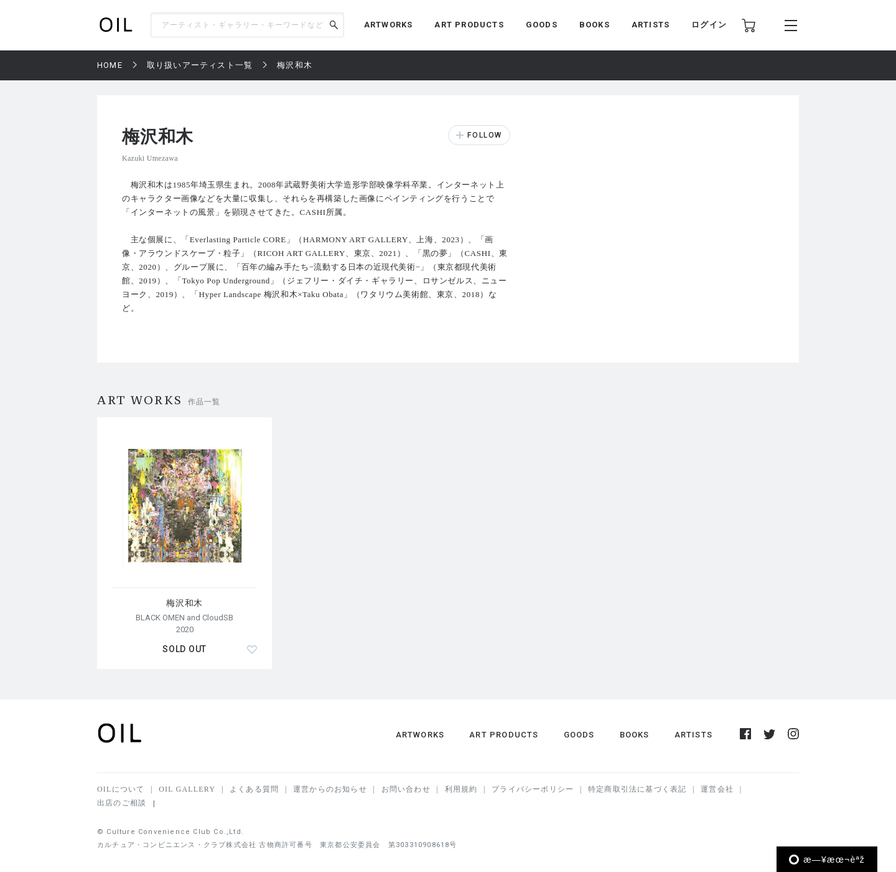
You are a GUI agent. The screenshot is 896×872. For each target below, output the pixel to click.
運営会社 (717, 789)
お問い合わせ (406, 789)
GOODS (542, 24)
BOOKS (594, 24)
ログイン (709, 24)
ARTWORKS (388, 24)
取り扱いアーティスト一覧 (200, 65)
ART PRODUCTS (468, 24)
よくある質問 (254, 789)
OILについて (120, 789)
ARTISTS (651, 24)
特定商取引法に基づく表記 (637, 789)
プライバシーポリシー (533, 789)
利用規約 (461, 789)
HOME (110, 65)
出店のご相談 (121, 803)
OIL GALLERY (187, 789)
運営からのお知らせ (330, 789)
